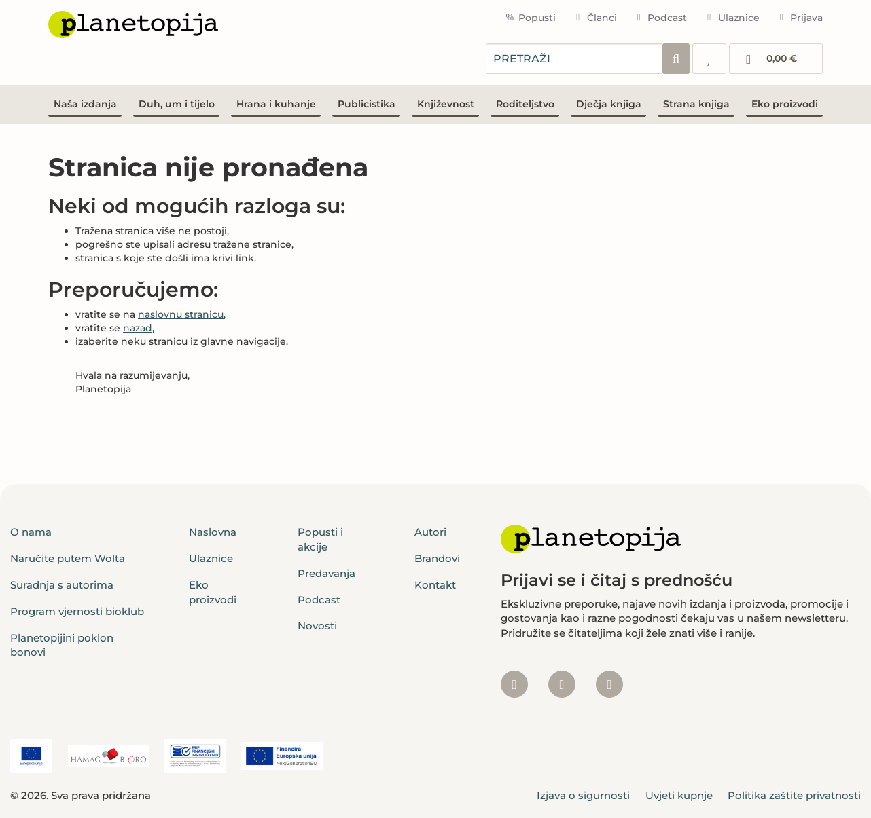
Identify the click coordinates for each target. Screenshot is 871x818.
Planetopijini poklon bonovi (61, 644)
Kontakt (435, 584)
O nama (31, 531)
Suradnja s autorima (61, 584)
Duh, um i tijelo (177, 104)
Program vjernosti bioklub (77, 611)
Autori (430, 531)
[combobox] (574, 58)
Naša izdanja (85, 104)
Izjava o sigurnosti (583, 795)
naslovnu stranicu (181, 314)
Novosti (317, 625)
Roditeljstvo (525, 104)
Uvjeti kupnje (679, 795)
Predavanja (326, 573)
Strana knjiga (696, 104)
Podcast (660, 18)
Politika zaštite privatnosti (794, 795)
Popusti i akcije (320, 539)
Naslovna (212, 531)
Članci (594, 18)
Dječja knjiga (608, 104)
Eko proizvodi (784, 104)
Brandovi (437, 558)
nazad (137, 328)
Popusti (530, 18)
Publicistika (366, 104)
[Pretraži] (676, 58)
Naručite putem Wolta (67, 558)
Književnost (445, 104)
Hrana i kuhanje (276, 104)
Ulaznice (731, 18)
